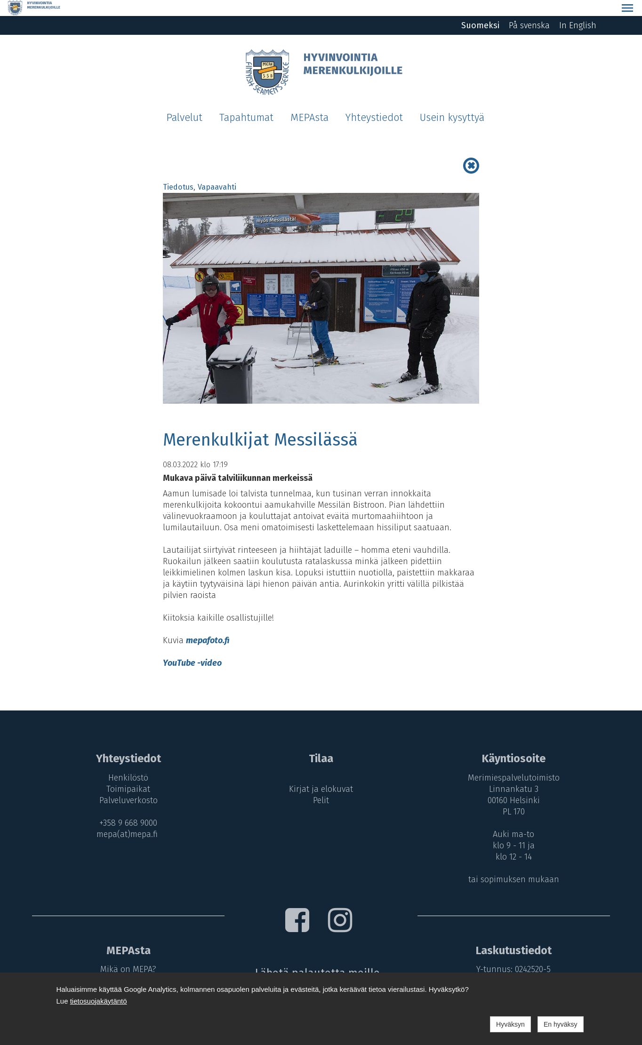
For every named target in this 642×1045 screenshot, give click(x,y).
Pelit (321, 784)
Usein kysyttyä (452, 102)
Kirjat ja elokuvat (321, 773)
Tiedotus (178, 171)
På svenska (529, 9)
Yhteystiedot (374, 102)
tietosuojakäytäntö (98, 1001)
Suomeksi (480, 9)
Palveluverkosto (126, 784)
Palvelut (184, 102)
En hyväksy (561, 1024)
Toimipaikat (126, 773)
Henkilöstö (126, 762)
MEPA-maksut (126, 964)
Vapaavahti (217, 171)
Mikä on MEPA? (126, 953)
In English (577, 9)
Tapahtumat (246, 102)
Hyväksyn (510, 1024)
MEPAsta (309, 102)
